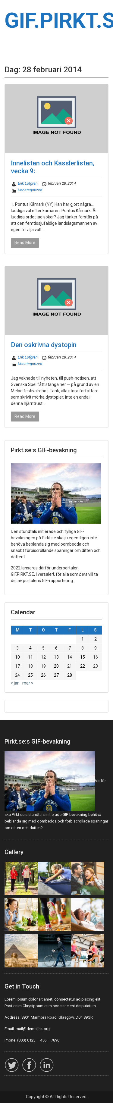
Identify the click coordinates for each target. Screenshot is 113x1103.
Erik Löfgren (28, 183)
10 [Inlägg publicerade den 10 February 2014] (17, 657)
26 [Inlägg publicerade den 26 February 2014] (43, 675)
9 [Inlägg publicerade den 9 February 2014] (95, 648)
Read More (24, 242)
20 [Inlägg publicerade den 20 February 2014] (56, 666)
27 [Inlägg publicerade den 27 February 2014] (56, 675)
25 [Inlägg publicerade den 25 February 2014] (30, 675)
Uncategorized (30, 190)
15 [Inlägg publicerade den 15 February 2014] (82, 657)
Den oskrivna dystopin (44, 345)
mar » (27, 683)
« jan (15, 683)
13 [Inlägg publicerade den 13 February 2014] (56, 657)
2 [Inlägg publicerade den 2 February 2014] (95, 639)
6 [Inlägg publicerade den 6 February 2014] (56, 648)
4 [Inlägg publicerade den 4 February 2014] (30, 648)
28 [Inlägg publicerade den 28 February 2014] (69, 675)
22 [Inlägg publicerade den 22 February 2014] (82, 666)
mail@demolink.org (33, 1028)
